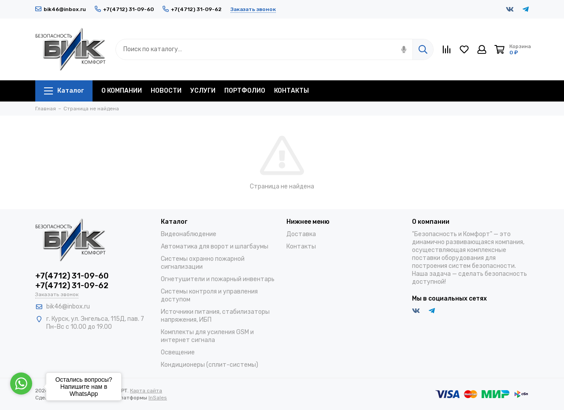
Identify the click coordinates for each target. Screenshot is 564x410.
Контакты (301, 246)
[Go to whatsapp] (21, 383)
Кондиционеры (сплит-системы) (209, 365)
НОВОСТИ (166, 90)
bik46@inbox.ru (60, 9)
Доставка (301, 234)
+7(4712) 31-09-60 (124, 9)
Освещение (178, 352)
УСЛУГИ (202, 90)
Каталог (64, 90)
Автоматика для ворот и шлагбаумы (214, 246)
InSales (157, 398)
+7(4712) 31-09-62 (192, 9)
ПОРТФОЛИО (244, 90)
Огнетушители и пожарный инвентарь (218, 279)
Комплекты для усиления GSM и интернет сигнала (207, 336)
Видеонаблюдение (188, 234)
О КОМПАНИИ (121, 90)
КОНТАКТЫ (291, 90)
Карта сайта (146, 390)
